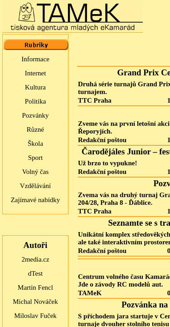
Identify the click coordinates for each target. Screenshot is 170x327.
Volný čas (35, 171)
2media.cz (35, 259)
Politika (35, 101)
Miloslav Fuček (35, 315)
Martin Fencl (35, 287)
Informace (35, 59)
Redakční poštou (102, 140)
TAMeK (90, 293)
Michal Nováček (35, 301)
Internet (35, 73)
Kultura (35, 87)
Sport (35, 157)
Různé (35, 129)
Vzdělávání (35, 185)
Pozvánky (35, 115)
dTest (35, 273)
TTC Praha (95, 100)
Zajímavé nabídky (35, 199)
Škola (35, 143)
